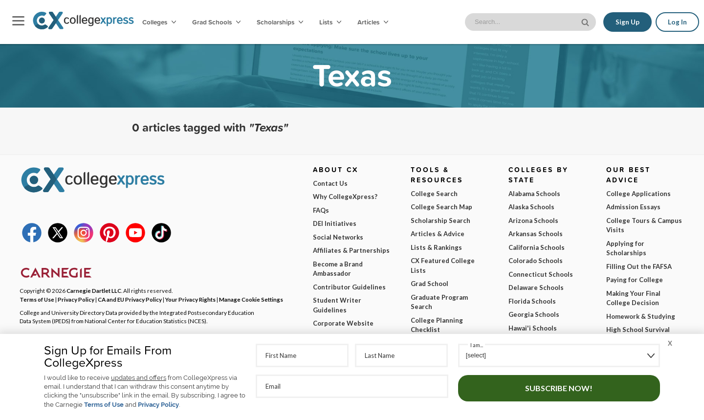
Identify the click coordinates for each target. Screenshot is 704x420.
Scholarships (280, 22)
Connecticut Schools (540, 274)
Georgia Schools (533, 314)
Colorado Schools (535, 261)
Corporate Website (343, 323)
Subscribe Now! (559, 388)
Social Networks (338, 237)
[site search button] (586, 21)
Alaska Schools (531, 207)
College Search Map (441, 207)
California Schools (536, 247)
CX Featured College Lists (443, 265)
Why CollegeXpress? (345, 196)
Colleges (159, 22)
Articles (372, 22)
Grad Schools (216, 22)
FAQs (321, 210)
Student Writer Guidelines (337, 305)
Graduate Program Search (439, 302)
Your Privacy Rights (190, 299)
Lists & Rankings (436, 247)
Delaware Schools (536, 287)
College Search (434, 194)
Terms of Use (104, 404)
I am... (476, 345)
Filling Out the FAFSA (639, 266)
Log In (677, 22)
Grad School (429, 283)
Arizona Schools (533, 220)
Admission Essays (633, 207)
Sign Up (627, 22)
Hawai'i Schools (532, 328)
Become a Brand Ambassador (338, 269)
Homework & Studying (640, 316)
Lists (330, 22)
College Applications (638, 194)
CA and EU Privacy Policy (130, 299)
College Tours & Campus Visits (644, 225)
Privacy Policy (158, 404)
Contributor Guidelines (349, 287)
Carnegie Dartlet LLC (93, 290)
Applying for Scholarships (626, 248)
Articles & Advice (437, 234)
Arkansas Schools (535, 234)
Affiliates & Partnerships (351, 250)
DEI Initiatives (334, 223)
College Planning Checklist (437, 325)
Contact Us (330, 183)
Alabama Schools (534, 194)
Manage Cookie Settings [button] (251, 299)
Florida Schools (532, 301)
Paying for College (634, 280)
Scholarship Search (440, 220)
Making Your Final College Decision (633, 298)
